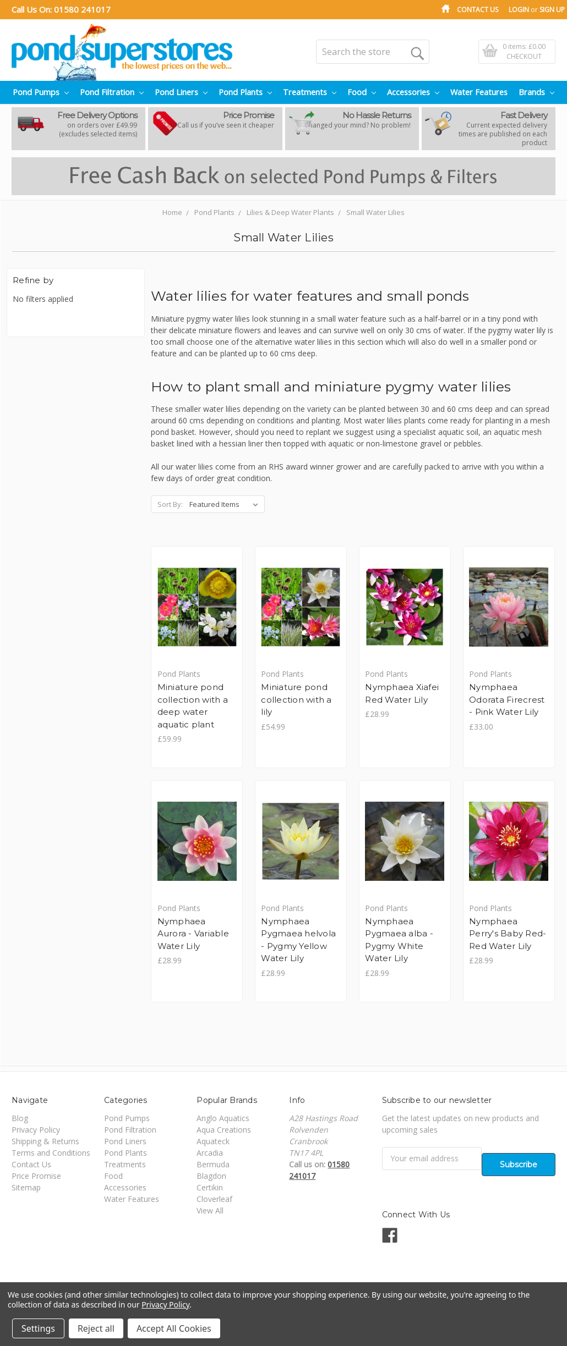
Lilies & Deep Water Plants (290, 212)
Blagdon (211, 1176)
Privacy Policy (36, 1130)
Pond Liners (181, 92)
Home (172, 212)
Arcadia (210, 1153)
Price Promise (36, 1176)
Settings (38, 1328)
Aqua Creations (224, 1130)
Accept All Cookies (174, 1328)
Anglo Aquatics (223, 1118)
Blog (20, 1118)
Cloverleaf (214, 1199)
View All (210, 1211)
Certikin (210, 1188)
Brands (536, 92)
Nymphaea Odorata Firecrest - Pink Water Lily (507, 699)
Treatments (309, 92)
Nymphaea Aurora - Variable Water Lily (193, 934)
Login (519, 9)
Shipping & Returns (45, 1142)
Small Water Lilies (375, 212)
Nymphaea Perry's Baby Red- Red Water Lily (508, 934)
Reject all (96, 1328)
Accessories (413, 92)
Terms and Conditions (51, 1153)
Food (361, 92)
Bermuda (213, 1165)
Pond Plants (245, 92)
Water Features (479, 92)
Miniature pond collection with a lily (296, 699)
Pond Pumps (41, 92)
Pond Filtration (112, 92)
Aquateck (213, 1142)
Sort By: (170, 504)
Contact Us (477, 9)
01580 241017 (82, 9)
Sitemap (26, 1188)
